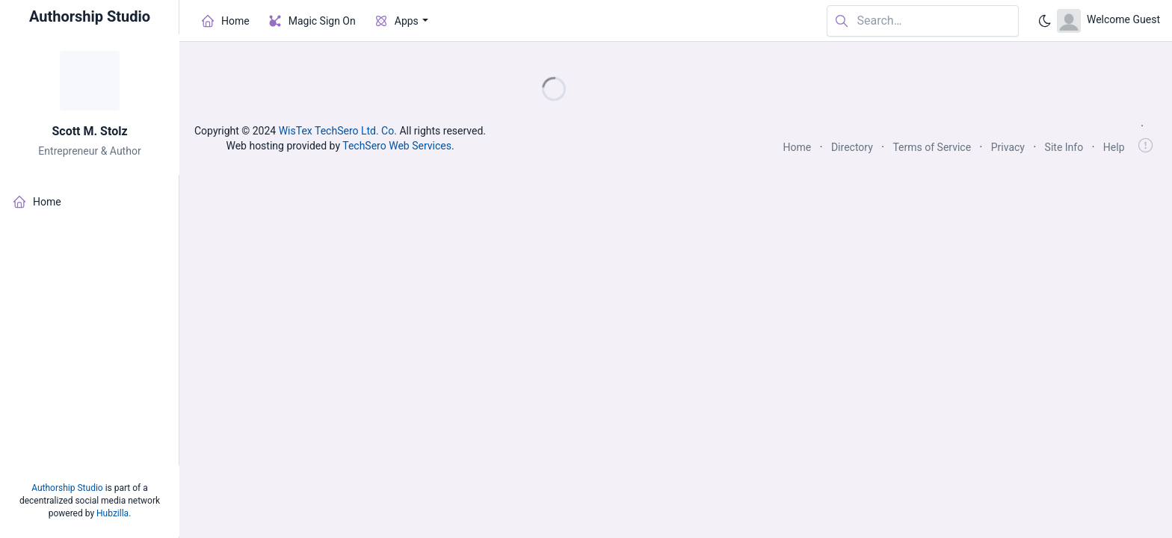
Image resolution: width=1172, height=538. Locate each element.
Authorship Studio (66, 488)
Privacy (1008, 147)
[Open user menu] (1108, 21)
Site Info (1064, 147)
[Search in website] (923, 21)
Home (797, 147)
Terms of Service (931, 147)
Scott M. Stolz (89, 131)
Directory (852, 147)
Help (1114, 147)
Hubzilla (112, 513)
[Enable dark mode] (1045, 21)
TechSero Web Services (396, 146)
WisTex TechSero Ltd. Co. (338, 131)
